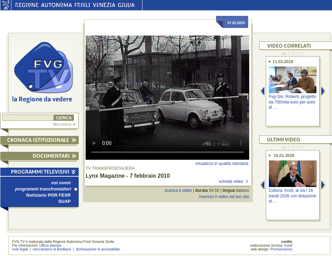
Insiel (288, 245)
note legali (20, 249)
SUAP (64, 201)
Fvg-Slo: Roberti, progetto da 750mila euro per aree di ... (292, 102)
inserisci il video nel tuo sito (224, 196)
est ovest (61, 182)
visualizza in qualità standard (221, 163)
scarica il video (178, 190)
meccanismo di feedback (52, 249)
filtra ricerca (64, 124)
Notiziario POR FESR (48, 195)
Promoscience (281, 249)
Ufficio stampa (50, 245)
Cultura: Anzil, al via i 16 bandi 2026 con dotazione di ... (292, 196)
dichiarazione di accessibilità (98, 249)
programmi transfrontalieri (46, 188)
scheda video (233, 181)
